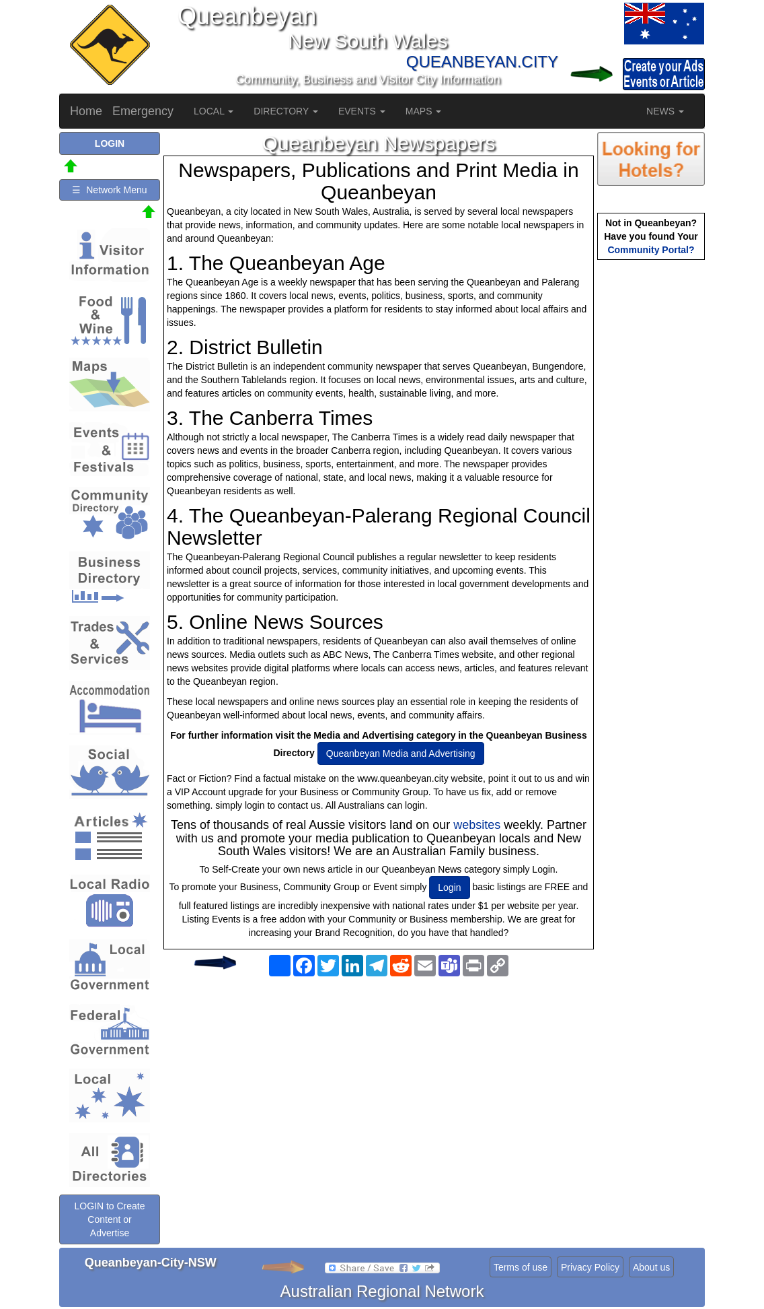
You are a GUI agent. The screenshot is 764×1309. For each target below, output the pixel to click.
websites (476, 825)
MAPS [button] (424, 111)
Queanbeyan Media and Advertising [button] (400, 753)
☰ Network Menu (109, 189)
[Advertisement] (379, 1089)
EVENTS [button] (361, 111)
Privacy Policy (590, 1267)
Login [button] (449, 887)
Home (86, 111)
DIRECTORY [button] (286, 111)
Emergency (143, 111)
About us (651, 1267)
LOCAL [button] (213, 111)
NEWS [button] (665, 111)
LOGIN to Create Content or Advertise (109, 1219)
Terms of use (520, 1267)
